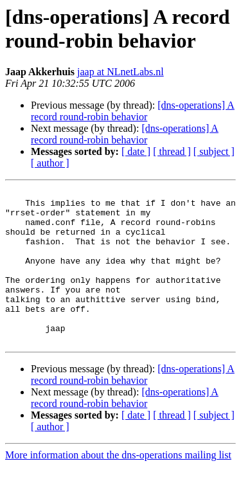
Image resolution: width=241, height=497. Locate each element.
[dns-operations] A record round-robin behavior (133, 111)
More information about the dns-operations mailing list (118, 485)
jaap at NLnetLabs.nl (120, 71)
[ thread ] (172, 151)
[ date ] (135, 151)
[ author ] (50, 163)
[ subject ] (214, 151)
